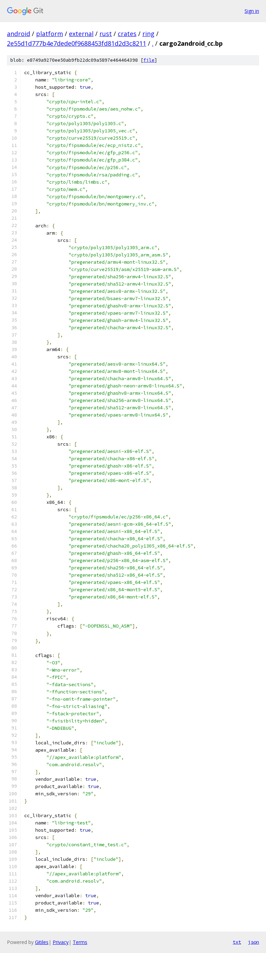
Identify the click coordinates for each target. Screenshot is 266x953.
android (18, 33)
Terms (80, 942)
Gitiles (41, 942)
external (81, 33)
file (148, 60)
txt (237, 942)
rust (105, 33)
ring (148, 33)
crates (127, 33)
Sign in (252, 11)
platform (49, 33)
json (253, 942)
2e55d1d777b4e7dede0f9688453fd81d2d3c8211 (76, 43)
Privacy (61, 942)
